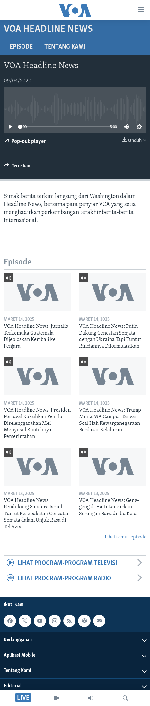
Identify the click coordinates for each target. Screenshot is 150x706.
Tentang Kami (64, 47)
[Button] (17, 167)
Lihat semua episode (125, 537)
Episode (21, 47)
